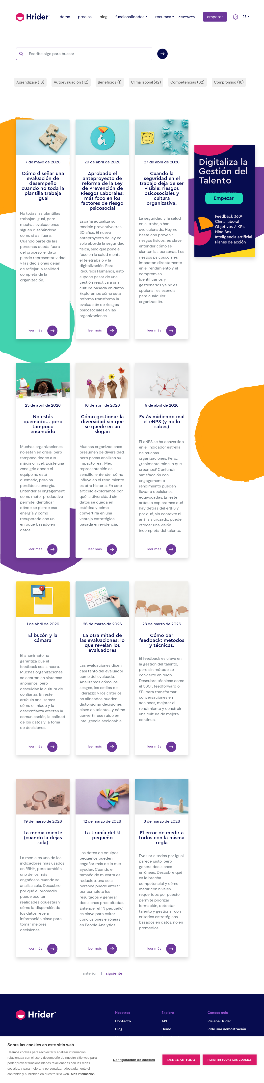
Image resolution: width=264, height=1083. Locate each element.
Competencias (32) (187, 82)
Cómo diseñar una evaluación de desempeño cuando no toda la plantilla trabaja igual (43, 186)
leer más (42, 331)
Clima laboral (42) (146, 82)
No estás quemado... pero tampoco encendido (43, 424)
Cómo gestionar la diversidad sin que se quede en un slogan (102, 424)
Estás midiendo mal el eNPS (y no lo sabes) (162, 421)
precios (85, 16)
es (243, 16)
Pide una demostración (227, 1029)
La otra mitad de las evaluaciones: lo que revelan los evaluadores (102, 643)
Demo (166, 1029)
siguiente (114, 973)
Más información (83, 1074)
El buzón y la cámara (42, 638)
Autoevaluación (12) (71, 82)
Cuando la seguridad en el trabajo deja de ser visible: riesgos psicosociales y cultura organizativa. (162, 188)
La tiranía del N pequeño (102, 835)
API (164, 1021)
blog (103, 16)
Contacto (123, 1021)
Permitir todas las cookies (230, 1059)
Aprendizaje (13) (30, 82)
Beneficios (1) (110, 82)
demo (65, 16)
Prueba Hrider (219, 1021)
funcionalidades (129, 16)
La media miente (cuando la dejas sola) (43, 837)
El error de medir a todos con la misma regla (162, 837)
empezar (215, 16)
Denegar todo (181, 1060)
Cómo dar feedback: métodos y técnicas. (161, 640)
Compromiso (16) (229, 82)
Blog (118, 1029)
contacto (187, 17)
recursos (163, 16)
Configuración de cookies (134, 1060)
